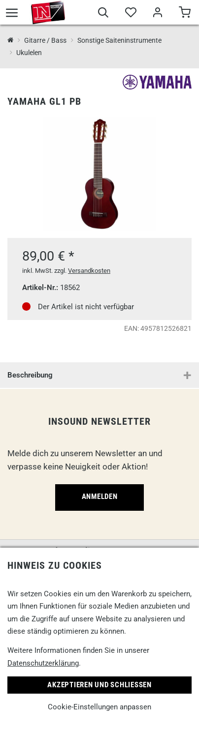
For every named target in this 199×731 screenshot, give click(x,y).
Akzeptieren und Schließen (99, 684)
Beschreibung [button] (30, 375)
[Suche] (103, 14)
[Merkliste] (130, 14)
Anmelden (100, 496)
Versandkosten (89, 270)
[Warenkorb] (184, 14)
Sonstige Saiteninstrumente (119, 40)
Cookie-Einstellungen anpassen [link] (99, 706)
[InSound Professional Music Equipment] (10, 40)
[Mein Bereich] (157, 14)
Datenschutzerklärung (43, 663)
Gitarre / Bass (45, 40)
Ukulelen (29, 53)
